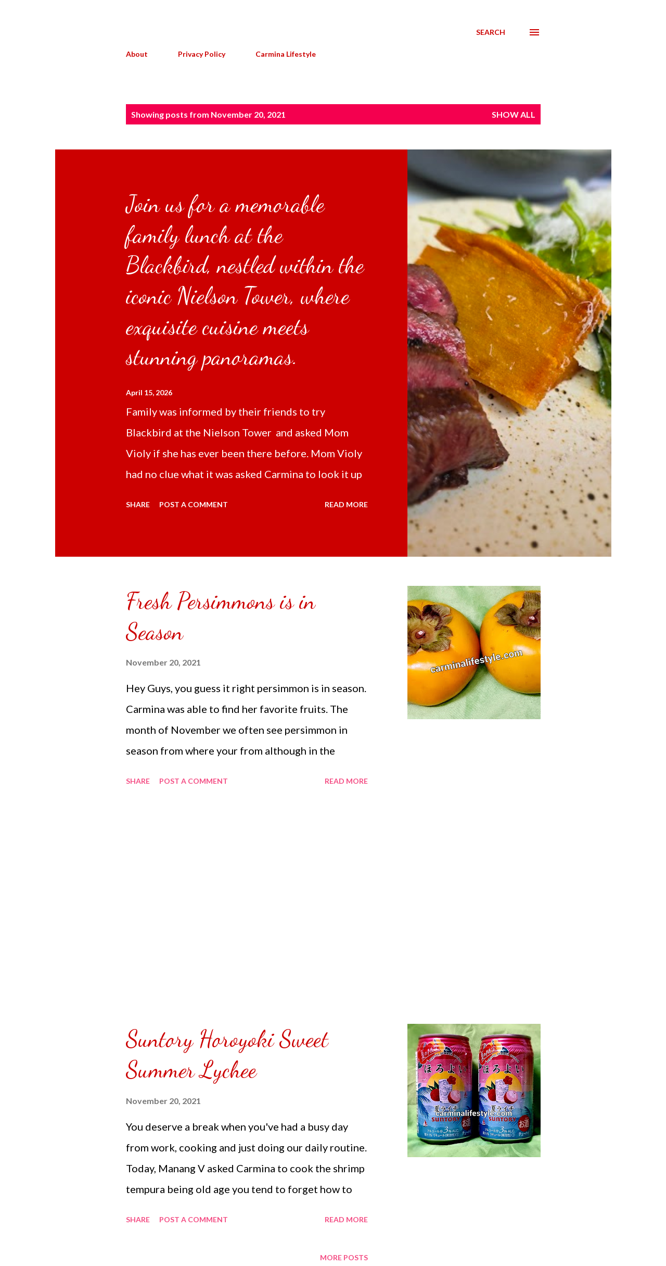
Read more (346, 504)
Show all (513, 114)
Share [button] (138, 504)
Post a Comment (193, 504)
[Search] (490, 32)
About (137, 53)
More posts (344, 1257)
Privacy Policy (201, 53)
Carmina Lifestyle (285, 53)
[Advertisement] (247, 907)
